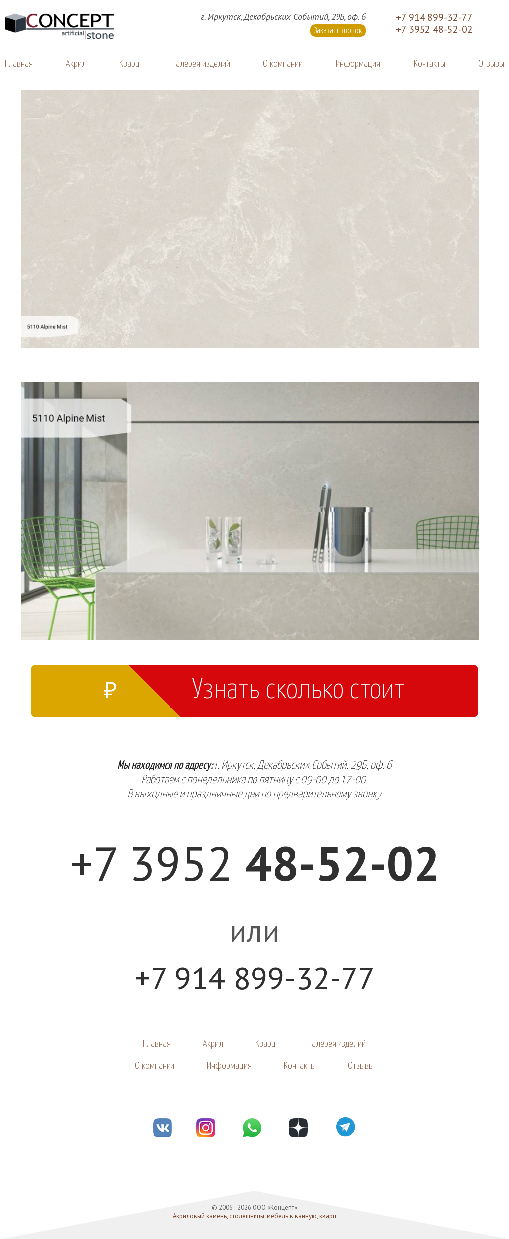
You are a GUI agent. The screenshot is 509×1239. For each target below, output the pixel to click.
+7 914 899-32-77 (434, 17)
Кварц (129, 63)
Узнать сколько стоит (254, 686)
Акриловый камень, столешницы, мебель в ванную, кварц (254, 1216)
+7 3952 (255, 862)
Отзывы (491, 63)
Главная (19, 63)
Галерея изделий (201, 63)
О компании (283, 63)
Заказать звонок (338, 29)
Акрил (76, 63)
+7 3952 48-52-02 (434, 29)
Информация (358, 63)
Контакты (429, 63)
